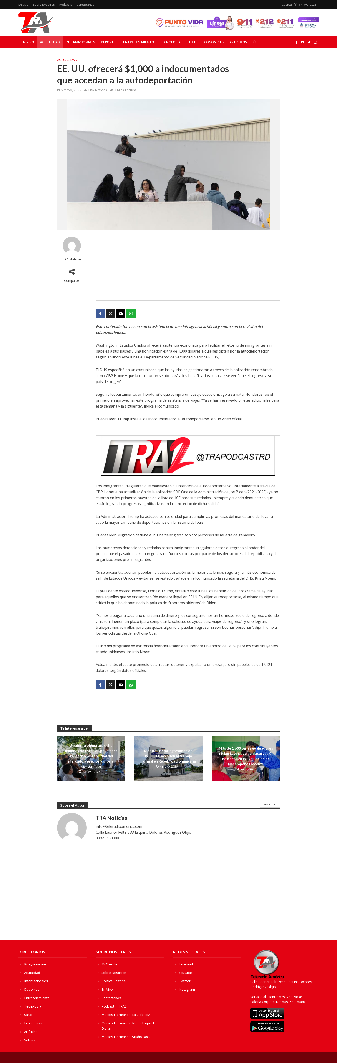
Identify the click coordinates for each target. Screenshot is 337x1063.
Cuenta (287, 5)
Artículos (238, 42)
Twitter (185, 981)
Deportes (109, 42)
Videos (29, 1040)
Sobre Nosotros (44, 5)
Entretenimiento (138, 42)
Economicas (213, 42)
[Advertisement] (188, 268)
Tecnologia (170, 42)
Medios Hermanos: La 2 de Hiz (125, 1014)
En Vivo (23, 5)
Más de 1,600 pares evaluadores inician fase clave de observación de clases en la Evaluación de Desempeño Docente (246, 756)
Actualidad (50, 42)
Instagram (187, 989)
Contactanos (85, 5)
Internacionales (80, 42)
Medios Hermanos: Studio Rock (125, 1036)
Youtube (185, 972)
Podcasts (65, 5)
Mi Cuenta (109, 964)
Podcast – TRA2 (114, 1006)
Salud (191, 42)
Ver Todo (270, 804)
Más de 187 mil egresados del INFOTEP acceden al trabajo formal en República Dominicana (168, 755)
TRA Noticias (97, 90)
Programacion (35, 964)
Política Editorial (113, 981)
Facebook (186, 964)
